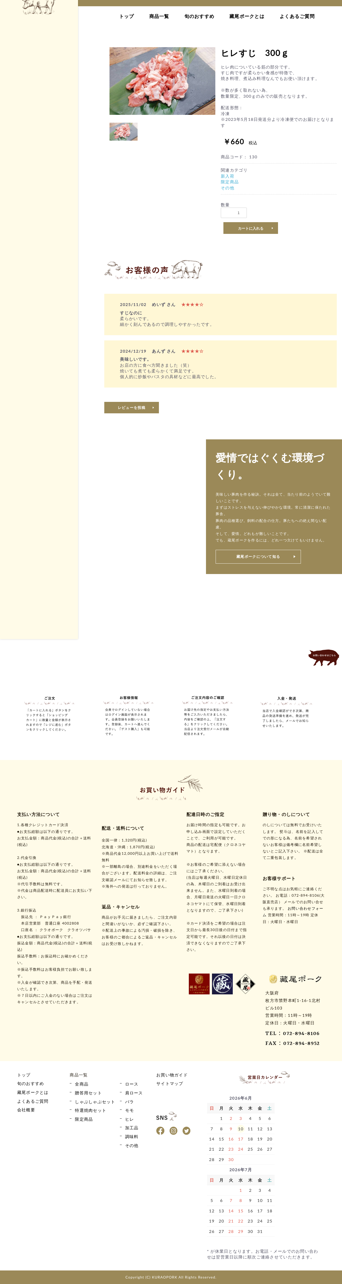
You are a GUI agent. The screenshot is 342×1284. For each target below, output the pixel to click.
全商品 (19, 179)
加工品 (19, 234)
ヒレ (17, 225)
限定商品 (21, 243)
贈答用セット (25, 291)
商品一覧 (159, 16)
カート (36, 77)
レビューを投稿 (132, 407)
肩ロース (21, 198)
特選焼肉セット (27, 309)
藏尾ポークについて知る (258, 556)
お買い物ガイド (36, 106)
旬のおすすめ (199, 16)
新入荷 (227, 175)
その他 (19, 252)
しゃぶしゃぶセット (31, 300)
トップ (126, 16)
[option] (162, 81)
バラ (17, 207)
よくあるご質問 (297, 16)
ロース (19, 188)
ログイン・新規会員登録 (36, 92)
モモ (17, 216)
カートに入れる (250, 228)
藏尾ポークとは (246, 16)
